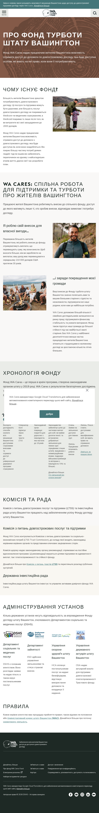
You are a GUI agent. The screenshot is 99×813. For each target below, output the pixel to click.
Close (88, 391)
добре (49, 413)
